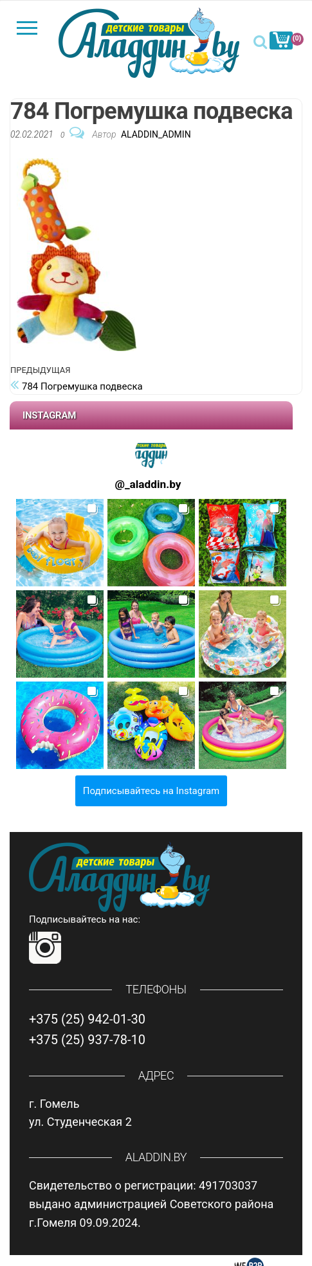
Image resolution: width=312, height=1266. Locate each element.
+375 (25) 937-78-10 (87, 1039)
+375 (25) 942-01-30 (87, 1019)
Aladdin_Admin (156, 134)
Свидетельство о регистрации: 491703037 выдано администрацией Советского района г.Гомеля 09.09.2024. (151, 1204)
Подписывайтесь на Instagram (151, 791)
